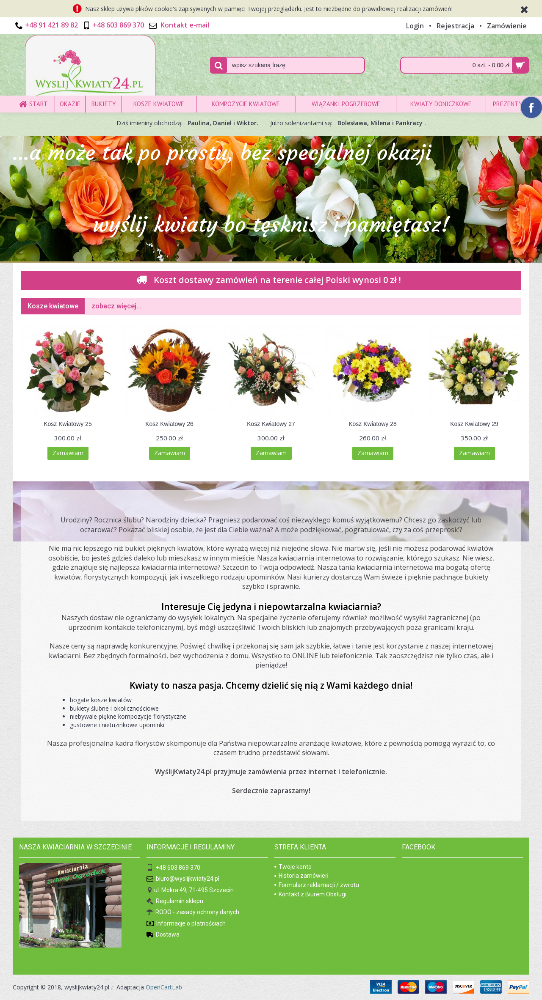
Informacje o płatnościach (186, 924)
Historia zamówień (301, 875)
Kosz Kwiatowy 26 (169, 423)
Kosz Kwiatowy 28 (372, 423)
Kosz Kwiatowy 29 (474, 423)
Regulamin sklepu (175, 902)
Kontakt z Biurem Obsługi (310, 894)
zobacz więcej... (116, 306)
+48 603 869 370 (173, 868)
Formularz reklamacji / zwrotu (316, 885)
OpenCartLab (164, 987)
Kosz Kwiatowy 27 (271, 423)
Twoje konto (293, 866)
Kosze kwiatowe (53, 306)
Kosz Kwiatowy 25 (68, 423)
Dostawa (163, 935)
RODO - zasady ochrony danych (193, 913)
